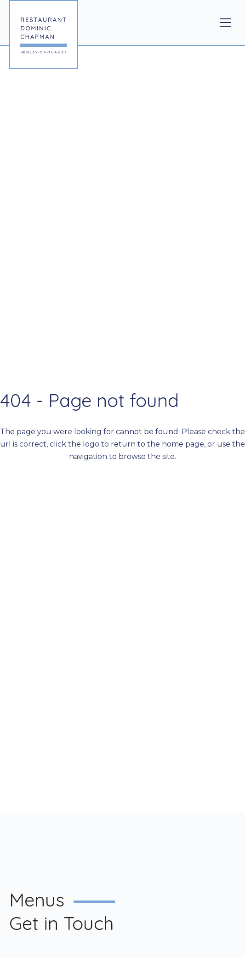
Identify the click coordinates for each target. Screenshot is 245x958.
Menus (36, 899)
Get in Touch (61, 923)
